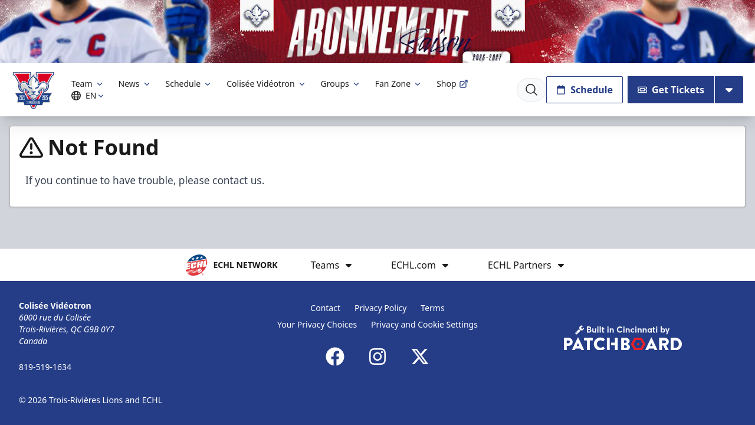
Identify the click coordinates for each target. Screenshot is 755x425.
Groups (341, 83)
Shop (452, 83)
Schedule (189, 83)
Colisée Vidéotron (266, 83)
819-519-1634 (45, 366)
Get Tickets (671, 89)
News (135, 83)
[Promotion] (377, 31)
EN (89, 95)
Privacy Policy (380, 307)
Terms (432, 307)
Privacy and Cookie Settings (424, 324)
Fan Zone (398, 83)
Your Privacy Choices (317, 324)
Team (87, 83)
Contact (325, 307)
